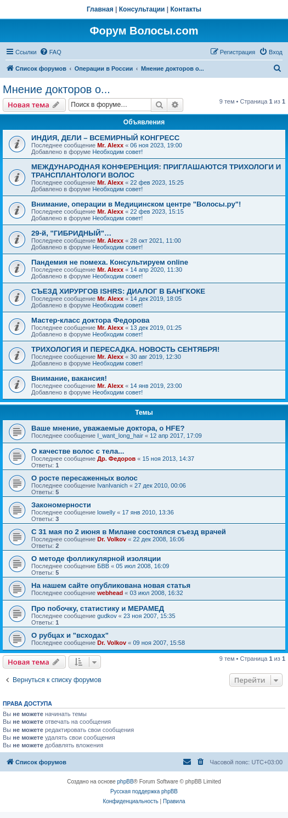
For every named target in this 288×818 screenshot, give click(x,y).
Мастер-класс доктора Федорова (90, 320)
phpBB (125, 782)
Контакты (186, 9)
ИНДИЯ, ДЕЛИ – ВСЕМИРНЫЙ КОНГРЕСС (105, 138)
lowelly (106, 512)
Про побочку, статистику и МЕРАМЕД (97, 608)
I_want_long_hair (120, 435)
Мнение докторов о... (56, 89)
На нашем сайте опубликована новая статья (110, 585)
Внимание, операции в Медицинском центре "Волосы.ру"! (136, 204)
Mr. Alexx (110, 145)
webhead (110, 593)
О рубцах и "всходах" (70, 635)
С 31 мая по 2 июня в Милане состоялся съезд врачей (128, 532)
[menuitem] (50, 52)
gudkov (106, 616)
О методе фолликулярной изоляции (96, 558)
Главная (100, 9)
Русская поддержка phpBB (144, 791)
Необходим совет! (117, 151)
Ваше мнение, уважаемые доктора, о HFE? (108, 428)
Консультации (142, 9)
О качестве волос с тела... (77, 451)
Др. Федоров (116, 458)
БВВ (103, 566)
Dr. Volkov (111, 539)
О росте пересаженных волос (84, 478)
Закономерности (61, 505)
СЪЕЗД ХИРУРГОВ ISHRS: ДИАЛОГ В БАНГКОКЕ (118, 291)
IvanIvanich (112, 485)
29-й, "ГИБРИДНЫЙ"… (71, 233)
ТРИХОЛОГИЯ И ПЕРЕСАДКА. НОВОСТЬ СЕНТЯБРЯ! (125, 349)
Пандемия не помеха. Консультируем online (109, 262)
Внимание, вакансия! (69, 378)
